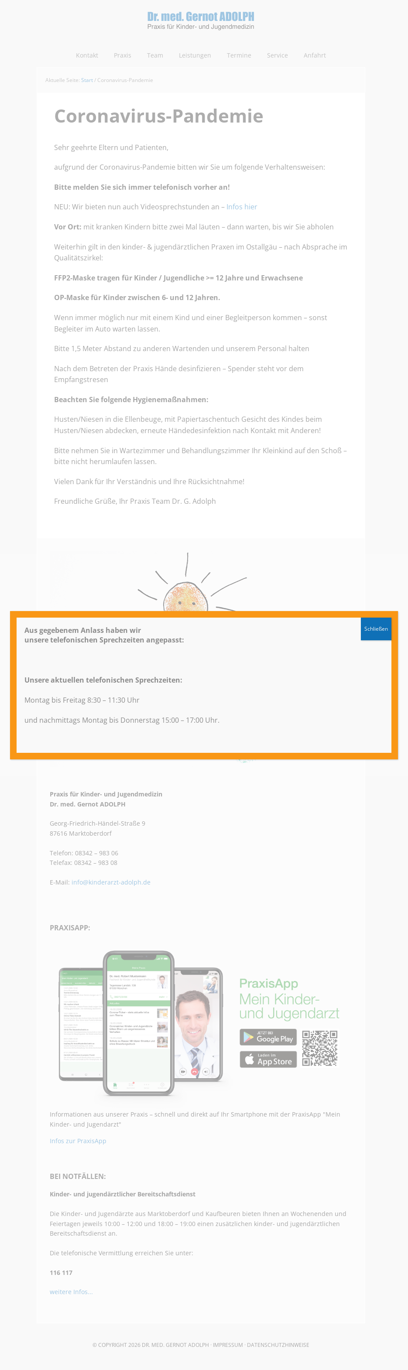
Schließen (376, 628)
